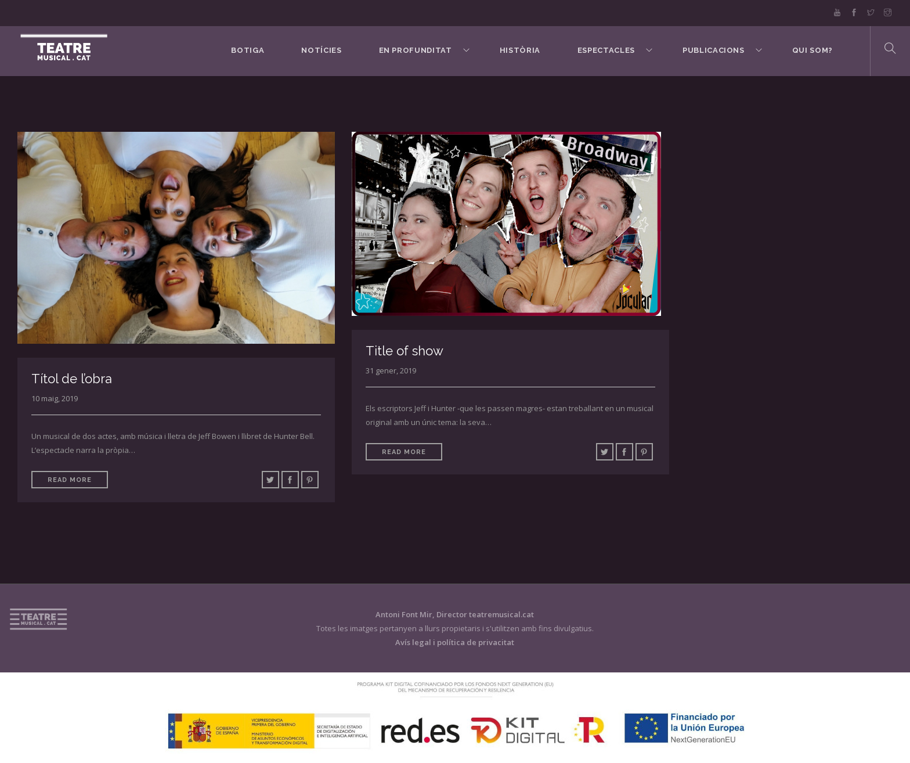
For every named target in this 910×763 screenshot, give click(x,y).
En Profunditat (415, 50)
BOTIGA (247, 50)
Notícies (321, 50)
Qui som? (812, 50)
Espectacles (606, 50)
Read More (70, 480)
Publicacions (713, 50)
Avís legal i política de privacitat (454, 642)
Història (520, 50)
